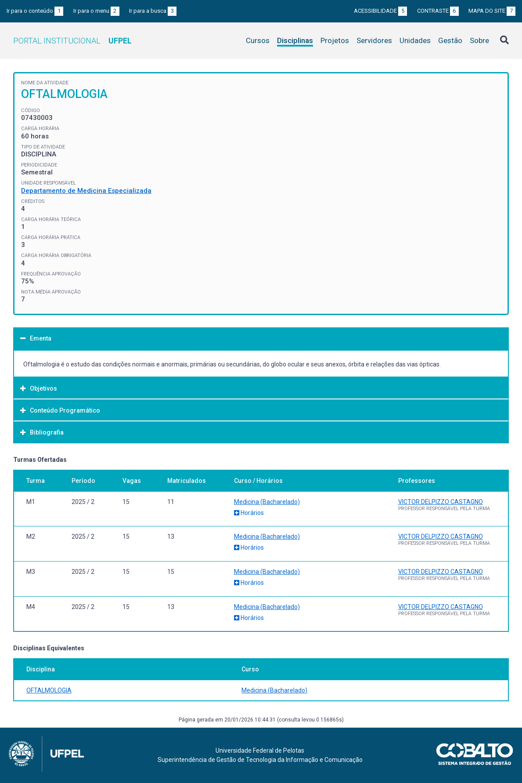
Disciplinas (295, 40)
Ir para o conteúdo (35, 10)
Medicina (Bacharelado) (267, 501)
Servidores (374, 40)
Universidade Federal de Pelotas (260, 750)
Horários (249, 512)
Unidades (415, 40)
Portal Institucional (72, 40)
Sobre (479, 40)
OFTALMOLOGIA (49, 690)
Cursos (258, 40)
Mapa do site (491, 10)
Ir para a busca (152, 10)
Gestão (450, 40)
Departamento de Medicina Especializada (86, 191)
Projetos (334, 40)
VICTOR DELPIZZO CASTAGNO (440, 501)
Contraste (438, 10)
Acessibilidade (380, 10)
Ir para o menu (96, 10)
